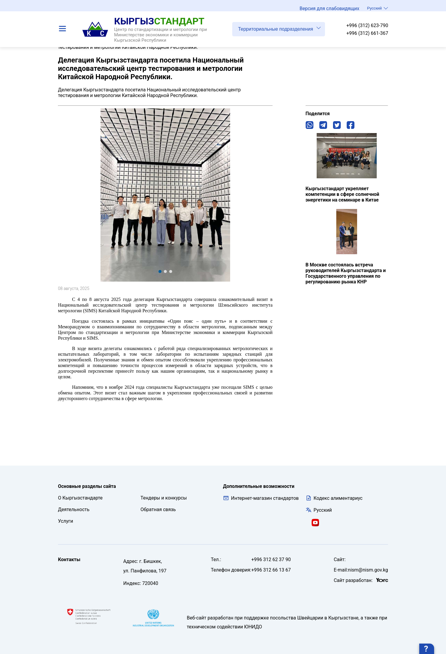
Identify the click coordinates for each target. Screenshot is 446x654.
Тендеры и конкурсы (164, 498)
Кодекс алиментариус (338, 498)
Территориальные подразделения (279, 31)
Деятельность (73, 509)
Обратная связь (158, 509)
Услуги (65, 521)
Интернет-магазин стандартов (261, 498)
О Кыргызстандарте (80, 498)
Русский (377, 9)
